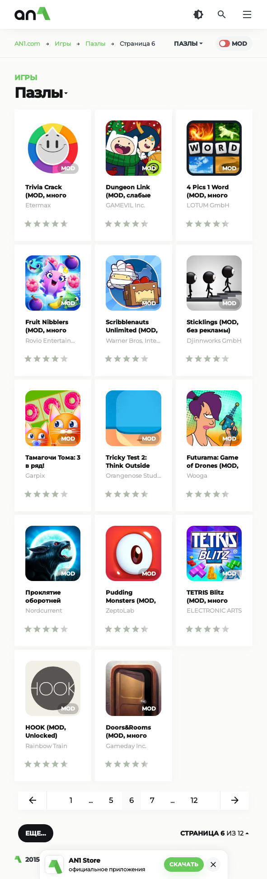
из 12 (214, 833)
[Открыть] (65, 92)
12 (194, 800)
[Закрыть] (213, 864)
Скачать (183, 864)
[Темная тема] (198, 14)
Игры (25, 77)
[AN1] (19, 859)
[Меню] (247, 14)
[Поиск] (222, 14)
